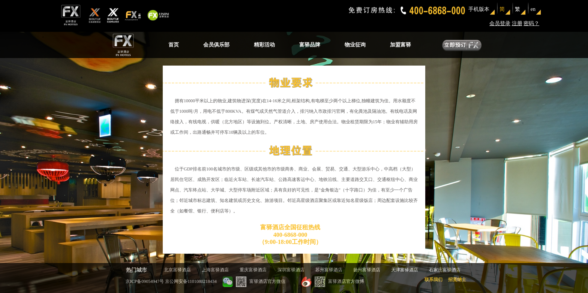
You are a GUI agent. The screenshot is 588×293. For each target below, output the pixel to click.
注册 (517, 23)
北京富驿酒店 (177, 269)
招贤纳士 (457, 279)
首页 (173, 45)
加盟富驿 (400, 45)
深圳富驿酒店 (291, 269)
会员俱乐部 (216, 45)
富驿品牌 (309, 45)
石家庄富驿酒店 (444, 269)
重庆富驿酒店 (253, 269)
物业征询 (355, 45)
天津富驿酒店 (404, 269)
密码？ (531, 23)
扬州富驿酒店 (366, 269)
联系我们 (433, 279)
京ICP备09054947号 (145, 281)
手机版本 (478, 9)
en (533, 9)
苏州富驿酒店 (328, 269)
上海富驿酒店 (215, 269)
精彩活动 (264, 45)
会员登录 (499, 23)
